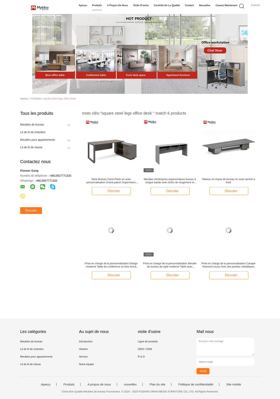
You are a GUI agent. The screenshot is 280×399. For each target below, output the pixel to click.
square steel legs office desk (59, 98)
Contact (189, 5)
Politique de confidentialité (195, 384)
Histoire (83, 349)
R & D (141, 356)
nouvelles (204, 5)
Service (83, 356)
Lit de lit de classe (31, 147)
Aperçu (83, 5)
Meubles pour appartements (37, 139)
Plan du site (157, 384)
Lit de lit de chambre (32, 132)
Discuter (31, 210)
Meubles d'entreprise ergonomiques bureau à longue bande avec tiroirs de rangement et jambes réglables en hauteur (170, 181)
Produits (97, 5)
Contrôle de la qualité (167, 5)
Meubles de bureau (32, 124)
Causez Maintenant (226, 5)
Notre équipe (86, 364)
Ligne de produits (148, 341)
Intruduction (85, 341)
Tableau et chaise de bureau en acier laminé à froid (228, 181)
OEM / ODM (145, 349)
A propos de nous (117, 5)
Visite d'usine (141, 5)
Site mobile (233, 384)
